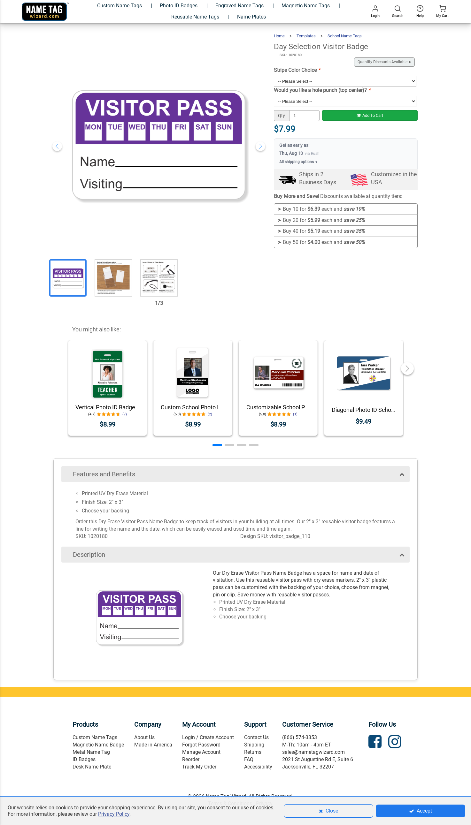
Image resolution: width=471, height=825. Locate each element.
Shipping (254, 745)
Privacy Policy (113, 814)
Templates (306, 36)
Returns (252, 752)
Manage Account (201, 752)
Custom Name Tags (95, 737)
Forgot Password (201, 745)
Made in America (153, 745)
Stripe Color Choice (297, 70)
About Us (144, 737)
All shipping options (298, 162)
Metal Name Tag (91, 752)
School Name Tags (345, 36)
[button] (217, 445)
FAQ (248, 759)
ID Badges (84, 759)
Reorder (190, 759)
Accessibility (258, 767)
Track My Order (199, 767)
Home (279, 36)
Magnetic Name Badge (98, 745)
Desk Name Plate (92, 767)
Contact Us (256, 737)
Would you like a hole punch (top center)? (322, 90)
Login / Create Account (208, 737)
